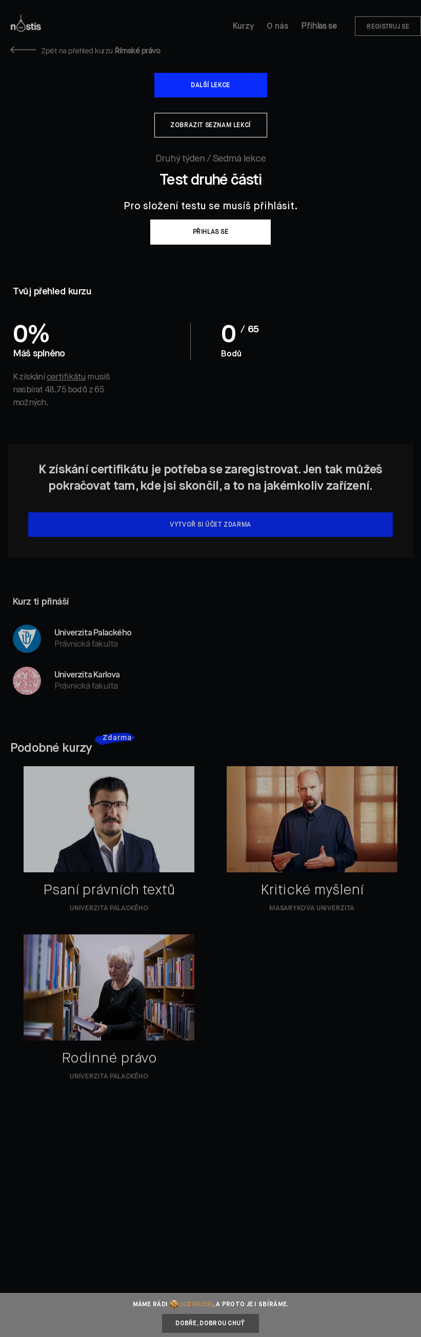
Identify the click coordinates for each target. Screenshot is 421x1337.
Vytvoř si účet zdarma (210, 538)
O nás (278, 27)
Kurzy (243, 27)
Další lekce (210, 86)
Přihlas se (318, 27)
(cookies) (196, 1305)
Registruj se (388, 27)
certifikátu (66, 377)
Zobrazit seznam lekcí (210, 126)
